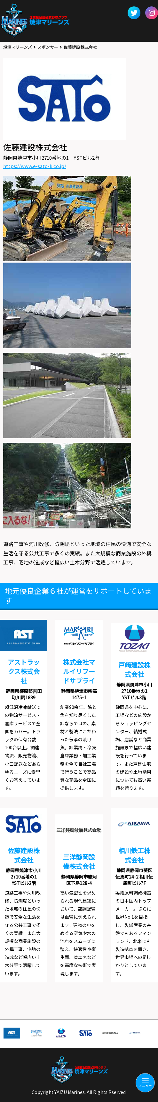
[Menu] (145, 1082)
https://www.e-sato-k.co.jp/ (34, 166)
